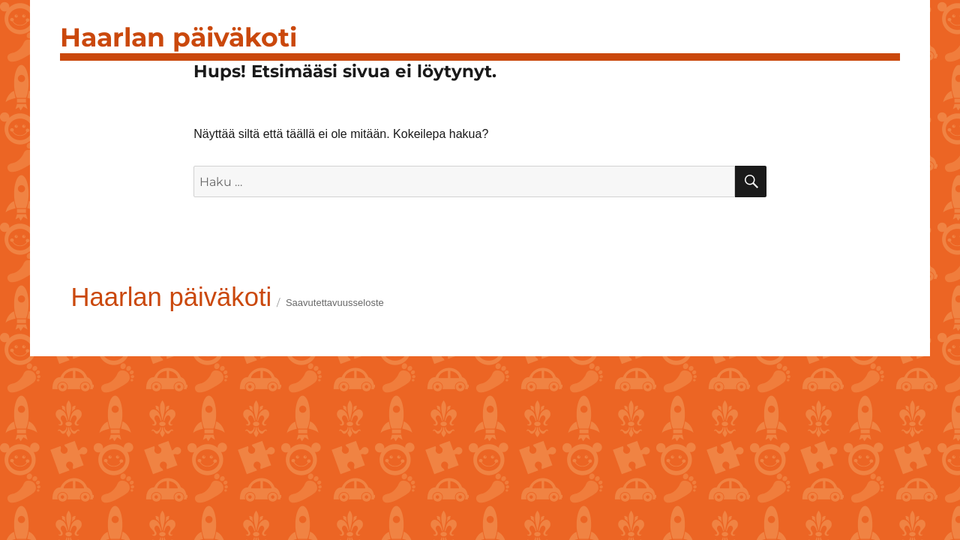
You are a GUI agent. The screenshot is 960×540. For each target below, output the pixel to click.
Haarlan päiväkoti (178, 37)
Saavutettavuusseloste (335, 302)
